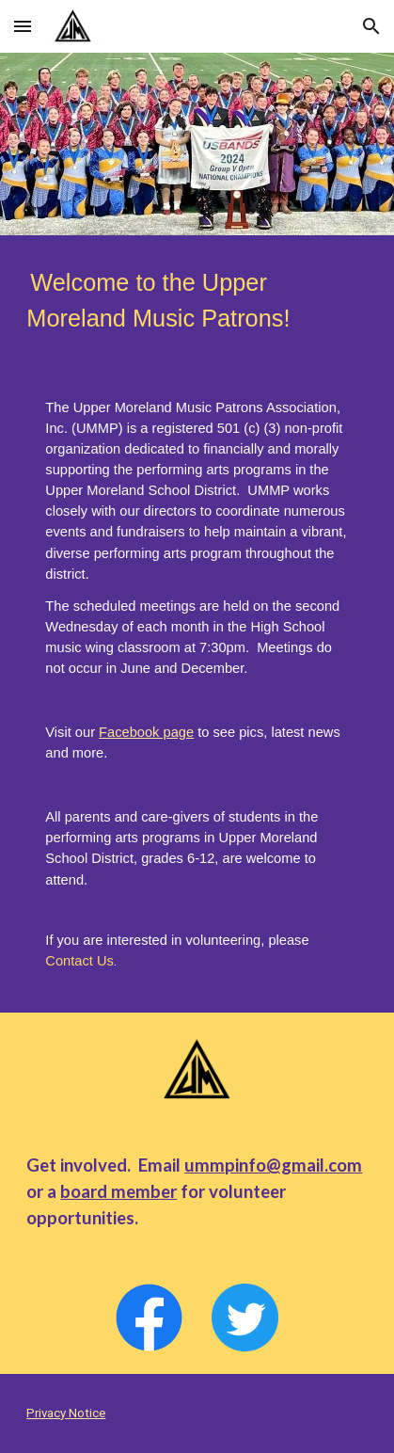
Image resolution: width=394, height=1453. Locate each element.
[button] (22, 26)
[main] (196, 301)
